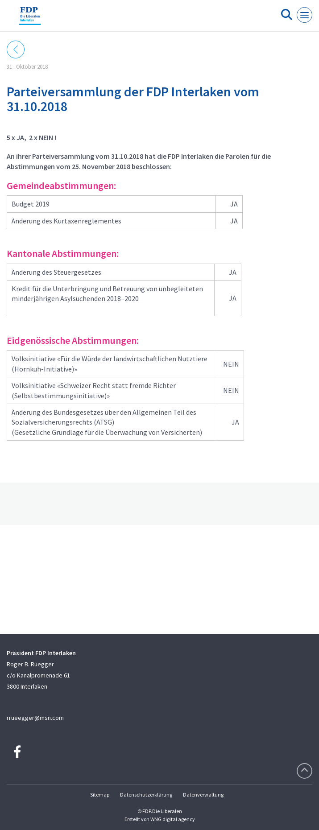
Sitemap (99, 794)
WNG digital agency (172, 819)
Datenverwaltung (203, 794)
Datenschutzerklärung (146, 794)
